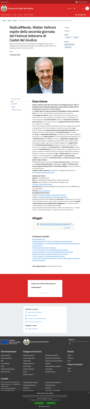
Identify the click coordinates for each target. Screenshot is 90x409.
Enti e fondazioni (5, 363)
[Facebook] (73, 8)
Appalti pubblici (27, 366)
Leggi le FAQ (26, 388)
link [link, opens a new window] (59, 400)
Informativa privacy (50, 385)
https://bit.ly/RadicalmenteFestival (44, 173)
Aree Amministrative (6, 358)
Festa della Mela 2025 (38, 239)
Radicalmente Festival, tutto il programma (44, 248)
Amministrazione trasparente (53, 382)
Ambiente (47, 363)
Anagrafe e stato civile (29, 355)
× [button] (88, 392)
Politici (2, 366)
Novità (9, 20)
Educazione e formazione (51, 355)
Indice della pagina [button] (15, 99)
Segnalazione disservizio (29, 385)
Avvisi (69, 361)
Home (4, 20)
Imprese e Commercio (28, 363)
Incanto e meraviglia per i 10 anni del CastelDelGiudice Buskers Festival (52, 252)
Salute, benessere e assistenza (53, 366)
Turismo (25, 371)
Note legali (48, 388)
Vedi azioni (68, 31)
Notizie (15, 20)
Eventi (69, 371)
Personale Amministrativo (7, 369)
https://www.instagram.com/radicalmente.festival (53, 197)
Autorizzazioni (49, 369)
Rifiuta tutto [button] (51, 403)
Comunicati (70, 358)
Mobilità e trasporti (28, 374)
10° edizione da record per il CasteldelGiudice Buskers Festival (50, 250)
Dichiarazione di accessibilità (52, 390)
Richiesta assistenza (28, 390)
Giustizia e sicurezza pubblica (52, 358)
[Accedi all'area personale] (81, 2)
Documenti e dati (5, 371)
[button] (45, 406)
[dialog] (45, 400)
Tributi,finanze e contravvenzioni (53, 361)
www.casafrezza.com (44, 191)
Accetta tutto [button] (39, 403)
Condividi (68, 28)
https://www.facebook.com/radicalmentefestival (52, 195)
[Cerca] (87, 8)
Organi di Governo (5, 355)
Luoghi (69, 368)
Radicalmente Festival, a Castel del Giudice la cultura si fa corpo (50, 254)
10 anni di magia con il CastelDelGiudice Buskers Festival (48, 256)
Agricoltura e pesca (50, 371)
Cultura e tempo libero (29, 358)
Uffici (2, 361)
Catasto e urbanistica (28, 369)
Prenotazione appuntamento (30, 382)
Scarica (67, 228)
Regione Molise (5, 2)
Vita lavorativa (27, 361)
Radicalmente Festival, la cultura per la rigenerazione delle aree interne (52, 241)
